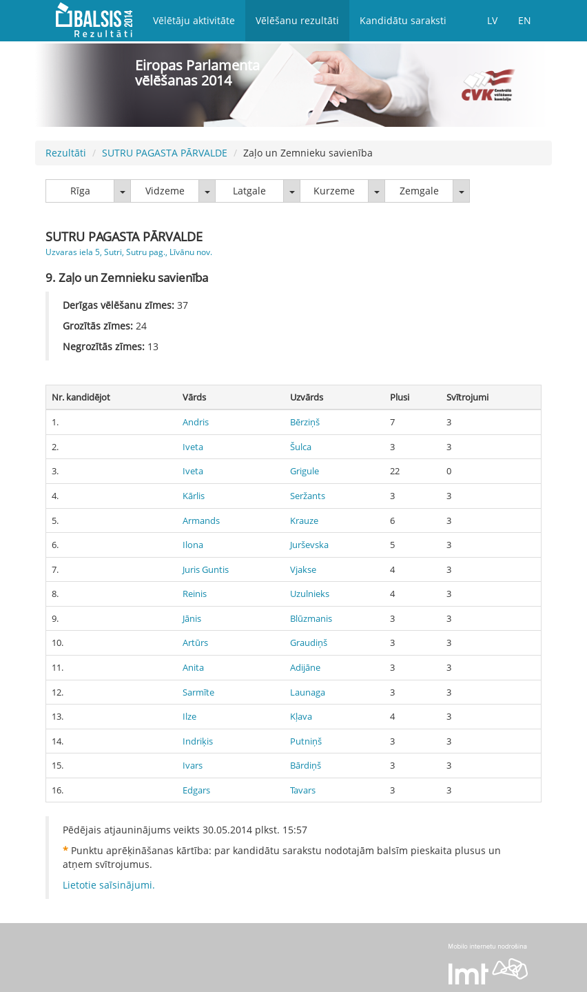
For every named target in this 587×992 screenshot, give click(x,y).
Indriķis (198, 741)
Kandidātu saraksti (403, 20)
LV (492, 20)
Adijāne (305, 667)
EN (524, 20)
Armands (201, 520)
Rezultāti (65, 152)
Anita (193, 667)
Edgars (196, 790)
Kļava (301, 716)
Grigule (304, 471)
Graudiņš (308, 642)
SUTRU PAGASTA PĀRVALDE (164, 152)
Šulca (300, 447)
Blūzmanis (311, 618)
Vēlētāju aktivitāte (194, 20)
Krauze (304, 520)
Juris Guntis (206, 569)
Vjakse (303, 569)
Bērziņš (305, 422)
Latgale (249, 190)
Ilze (189, 716)
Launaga (307, 692)
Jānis (192, 618)
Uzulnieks (309, 593)
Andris (196, 422)
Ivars (193, 765)
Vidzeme (165, 190)
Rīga (80, 190)
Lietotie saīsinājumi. (109, 884)
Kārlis (194, 495)
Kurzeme (334, 190)
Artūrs (195, 642)
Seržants (307, 495)
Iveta (193, 447)
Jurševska (309, 544)
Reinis (195, 593)
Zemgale (419, 190)
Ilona (193, 544)
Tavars (303, 790)
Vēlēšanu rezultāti (297, 20)
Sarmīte (198, 692)
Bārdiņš (305, 765)
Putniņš (306, 741)
